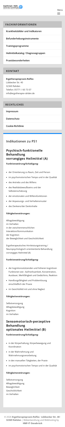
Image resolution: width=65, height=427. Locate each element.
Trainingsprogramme (17, 45)
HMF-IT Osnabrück (32, 423)
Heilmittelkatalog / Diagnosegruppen (25, 53)
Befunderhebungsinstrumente (22, 38)
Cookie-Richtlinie (15, 126)
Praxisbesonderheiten (18, 60)
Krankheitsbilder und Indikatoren (24, 31)
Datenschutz (13, 118)
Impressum (12, 111)
